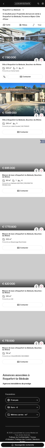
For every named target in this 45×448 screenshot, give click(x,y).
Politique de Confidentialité (19, 437)
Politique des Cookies (23, 439)
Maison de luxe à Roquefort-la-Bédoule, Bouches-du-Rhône (22, 176)
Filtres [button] (23, 25)
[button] (43, 3)
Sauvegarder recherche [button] (22, 445)
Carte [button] (6, 25)
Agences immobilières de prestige (17, 383)
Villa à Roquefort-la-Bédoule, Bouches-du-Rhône (21, 64)
